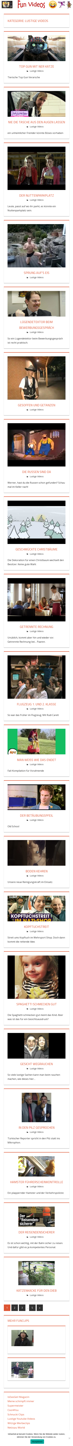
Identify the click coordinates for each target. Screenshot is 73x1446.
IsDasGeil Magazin (18, 1397)
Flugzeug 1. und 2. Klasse (36, 704)
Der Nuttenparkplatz (36, 195)
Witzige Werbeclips (19, 1423)
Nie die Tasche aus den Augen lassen (36, 122)
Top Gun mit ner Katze (37, 66)
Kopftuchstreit (37, 926)
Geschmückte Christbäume (36, 549)
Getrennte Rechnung (36, 626)
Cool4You (13, 1410)
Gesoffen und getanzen (36, 405)
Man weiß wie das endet (36, 759)
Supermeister (15, 1405)
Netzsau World (16, 1427)
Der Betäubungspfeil (36, 815)
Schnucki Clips (16, 1414)
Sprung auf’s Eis (36, 272)
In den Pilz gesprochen (36, 1127)
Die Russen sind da (36, 471)
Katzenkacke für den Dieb (36, 1290)
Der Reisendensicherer (36, 1232)
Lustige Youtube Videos (21, 1418)
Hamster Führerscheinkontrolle (36, 1181)
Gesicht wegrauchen (36, 1063)
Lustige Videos (37, 71)
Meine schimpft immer (21, 1401)
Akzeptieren (37, 1442)
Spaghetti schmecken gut (36, 1004)
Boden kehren (36, 871)
